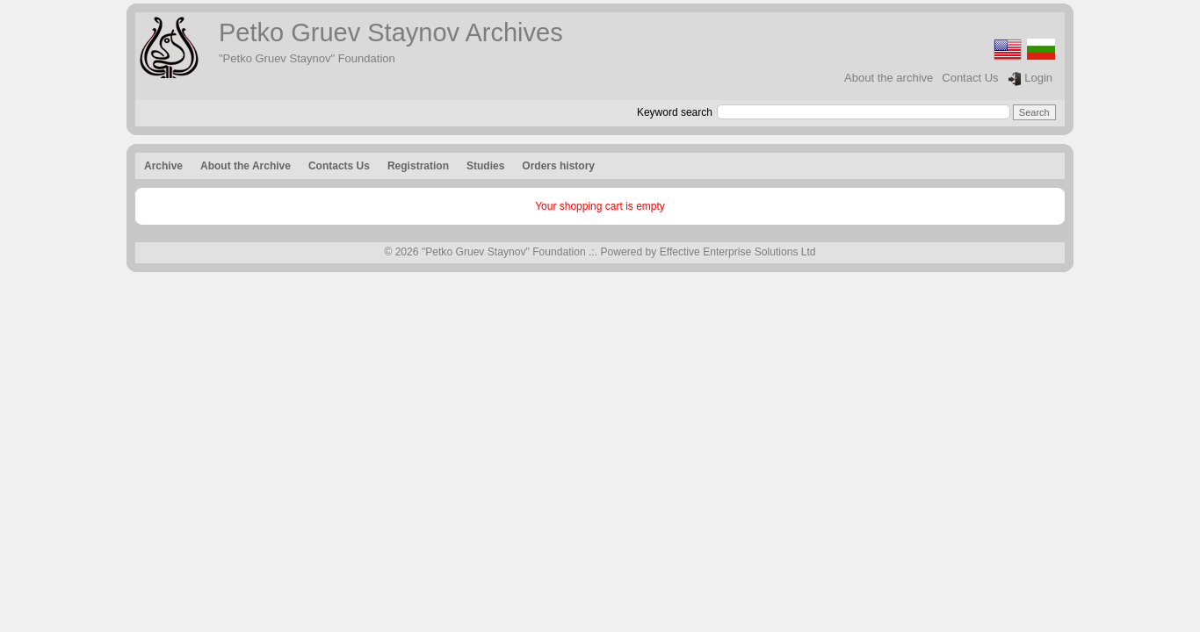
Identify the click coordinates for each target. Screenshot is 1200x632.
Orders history (558, 166)
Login (1030, 78)
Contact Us (970, 77)
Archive (163, 166)
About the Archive (245, 166)
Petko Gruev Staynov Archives (391, 32)
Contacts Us (339, 166)
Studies (485, 166)
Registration (418, 166)
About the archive (888, 77)
